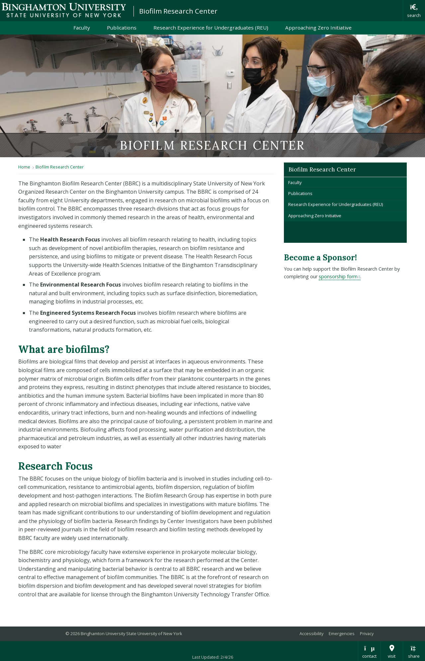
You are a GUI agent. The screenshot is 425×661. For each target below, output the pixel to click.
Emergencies (342, 633)
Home (24, 167)
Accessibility (311, 633)
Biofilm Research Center (178, 11)
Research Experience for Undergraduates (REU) (210, 27)
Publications (121, 27)
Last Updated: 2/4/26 (212, 657)
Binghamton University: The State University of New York (64, 10)
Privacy (367, 633)
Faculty (81, 27)
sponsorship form (339, 276)
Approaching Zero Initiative (318, 27)
